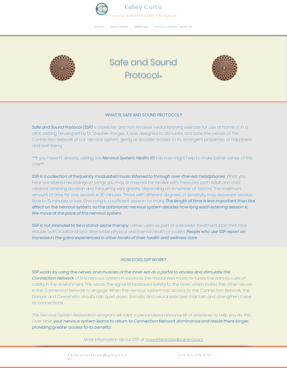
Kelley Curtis (143, 7)
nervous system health (132, 15)
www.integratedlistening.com (174, 339)
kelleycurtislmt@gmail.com (98, 357)
